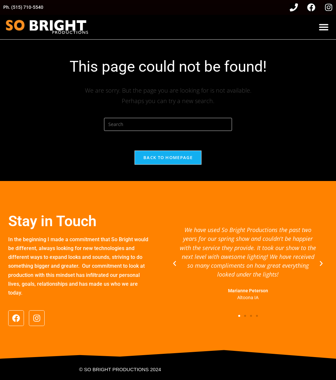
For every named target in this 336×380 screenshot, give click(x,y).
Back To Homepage (168, 157)
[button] (323, 27)
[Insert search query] (168, 124)
